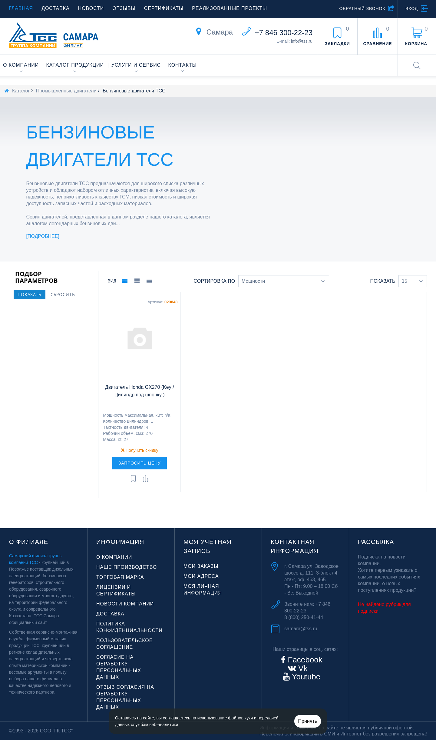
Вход (411, 8)
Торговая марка (120, 577)
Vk (302, 668)
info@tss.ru (301, 41)
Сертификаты (163, 8)
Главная (21, 8)
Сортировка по (214, 281)
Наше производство (126, 567)
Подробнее (43, 236)
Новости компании (125, 603)
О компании (21, 65)
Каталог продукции (75, 65)
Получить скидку (139, 450)
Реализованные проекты (229, 8)
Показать (382, 281)
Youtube (305, 676)
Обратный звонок (362, 8)
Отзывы (123, 8)
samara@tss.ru (300, 628)
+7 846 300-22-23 (283, 32)
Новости (91, 8)
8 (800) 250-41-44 (303, 617)
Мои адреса (201, 576)
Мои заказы (200, 566)
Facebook (304, 659)
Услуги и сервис (136, 65)
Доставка (55, 8)
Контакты (182, 65)
